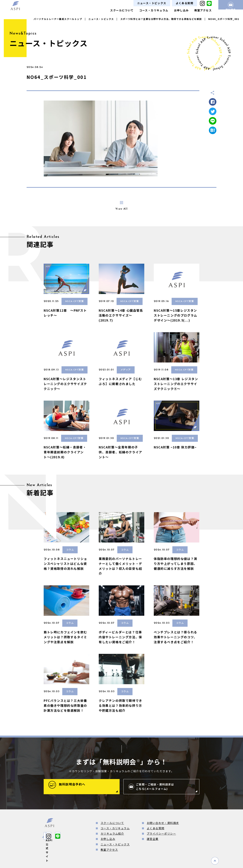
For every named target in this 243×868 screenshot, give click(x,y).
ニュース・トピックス (151, 3)
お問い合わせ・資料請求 (163, 823)
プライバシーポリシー (161, 833)
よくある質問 (184, 3)
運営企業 (153, 839)
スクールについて (121, 10)
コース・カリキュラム (153, 10)
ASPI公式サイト (61, 836)
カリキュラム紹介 (112, 833)
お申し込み (181, 10)
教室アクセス (203, 10)
